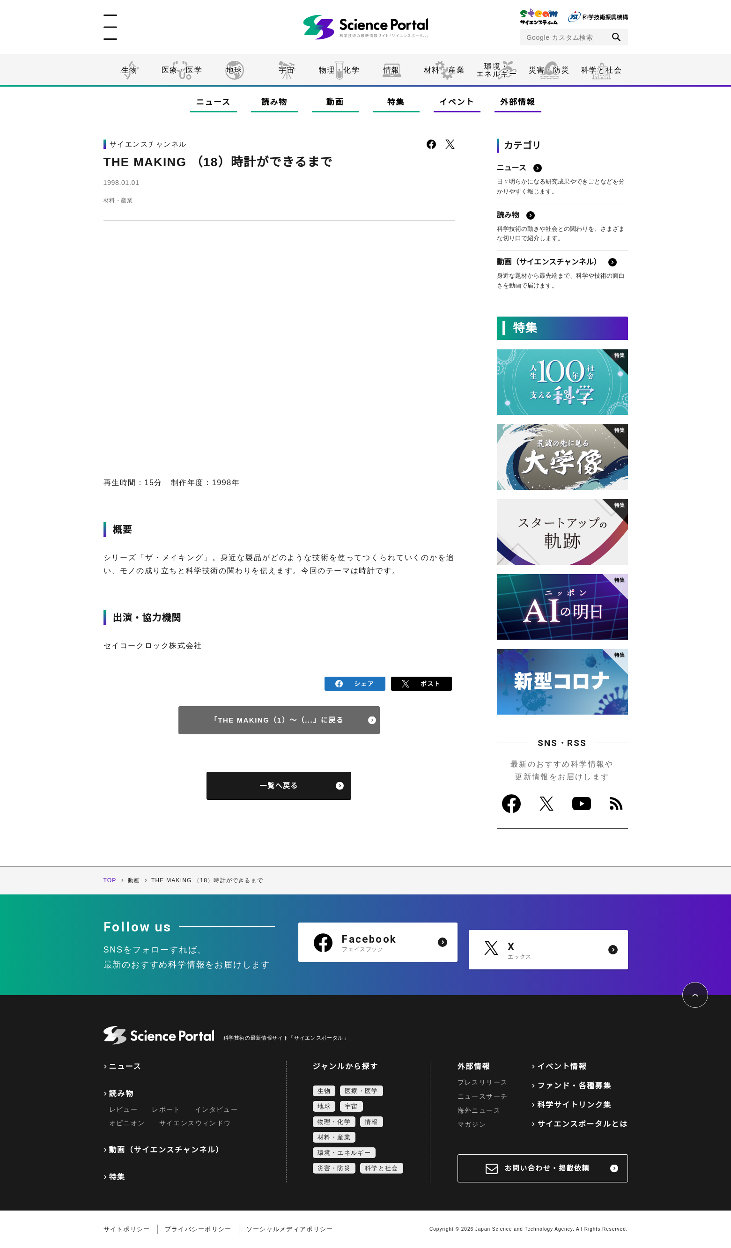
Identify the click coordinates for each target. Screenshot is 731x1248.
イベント (456, 102)
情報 (392, 70)
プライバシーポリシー (198, 1229)
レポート (166, 1109)
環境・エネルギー (344, 1152)
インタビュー (216, 1109)
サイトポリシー (126, 1229)
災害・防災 (549, 70)
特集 (396, 102)
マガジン (472, 1124)
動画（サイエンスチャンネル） (166, 1150)
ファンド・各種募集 (574, 1086)
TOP (110, 880)
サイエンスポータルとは (582, 1124)
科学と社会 (601, 70)
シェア (354, 683)
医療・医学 (182, 70)
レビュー (123, 1109)
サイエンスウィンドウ (195, 1123)
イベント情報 (562, 1067)
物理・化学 (339, 70)
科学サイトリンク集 (574, 1105)
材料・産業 (444, 70)
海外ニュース (479, 1110)
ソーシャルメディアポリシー (289, 1229)
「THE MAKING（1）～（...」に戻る (277, 718)
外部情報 (517, 102)
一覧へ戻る (278, 783)
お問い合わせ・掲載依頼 (547, 1168)
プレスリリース (483, 1082)
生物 (129, 70)
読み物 (274, 102)
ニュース (213, 102)
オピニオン (127, 1123)
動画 (335, 102)
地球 (234, 70)
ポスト (421, 683)
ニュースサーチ (483, 1096)
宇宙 (287, 70)
